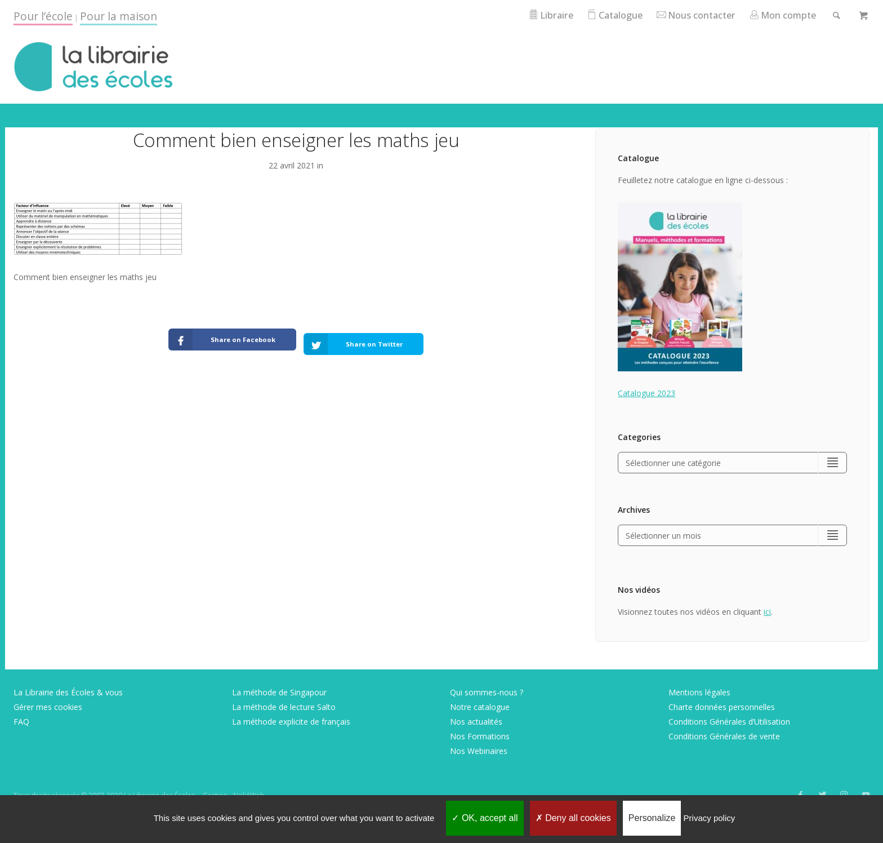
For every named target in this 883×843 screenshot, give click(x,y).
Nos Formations (480, 737)
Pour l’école (43, 16)
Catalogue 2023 (646, 393)
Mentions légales (699, 693)
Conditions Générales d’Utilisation (729, 722)
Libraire (538, 14)
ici (767, 612)
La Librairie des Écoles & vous (68, 693)
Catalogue (605, 14)
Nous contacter (689, 14)
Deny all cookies (573, 818)
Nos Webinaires (478, 752)
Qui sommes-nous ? (486, 693)
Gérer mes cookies (48, 708)
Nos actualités (476, 722)
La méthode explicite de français (291, 722)
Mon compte (779, 14)
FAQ (21, 722)
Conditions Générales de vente (724, 737)
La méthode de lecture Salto (284, 708)
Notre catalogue (480, 708)
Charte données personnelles (721, 708)
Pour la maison (118, 16)
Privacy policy (709, 818)
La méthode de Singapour (279, 693)
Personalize (652, 818)
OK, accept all (485, 818)
